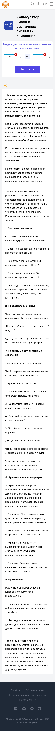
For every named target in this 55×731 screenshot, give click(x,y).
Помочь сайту (27, 699)
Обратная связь (35, 690)
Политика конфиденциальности (27, 695)
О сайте (15, 690)
